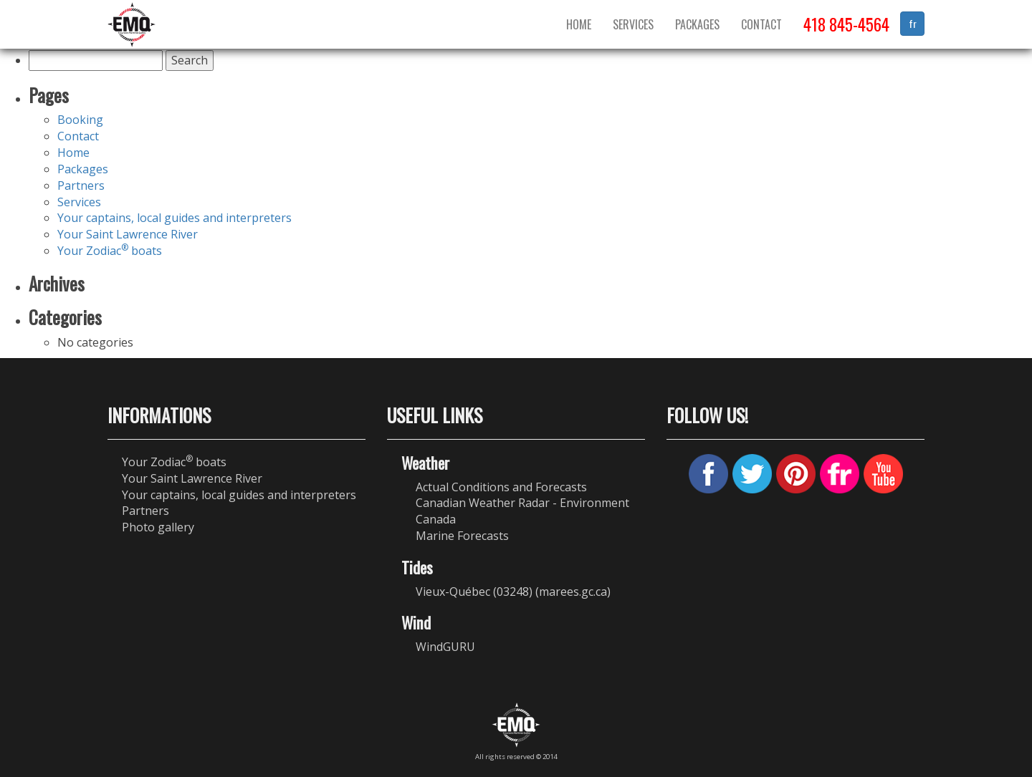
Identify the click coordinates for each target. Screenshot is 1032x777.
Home (578, 24)
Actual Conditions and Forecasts (501, 487)
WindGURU (445, 647)
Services (633, 24)
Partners (81, 185)
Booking (80, 119)
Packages (697, 24)
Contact (761, 24)
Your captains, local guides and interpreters (174, 218)
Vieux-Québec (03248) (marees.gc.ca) (513, 591)
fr (913, 23)
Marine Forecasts (462, 536)
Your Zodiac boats (109, 251)
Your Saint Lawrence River (127, 234)
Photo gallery (158, 527)
